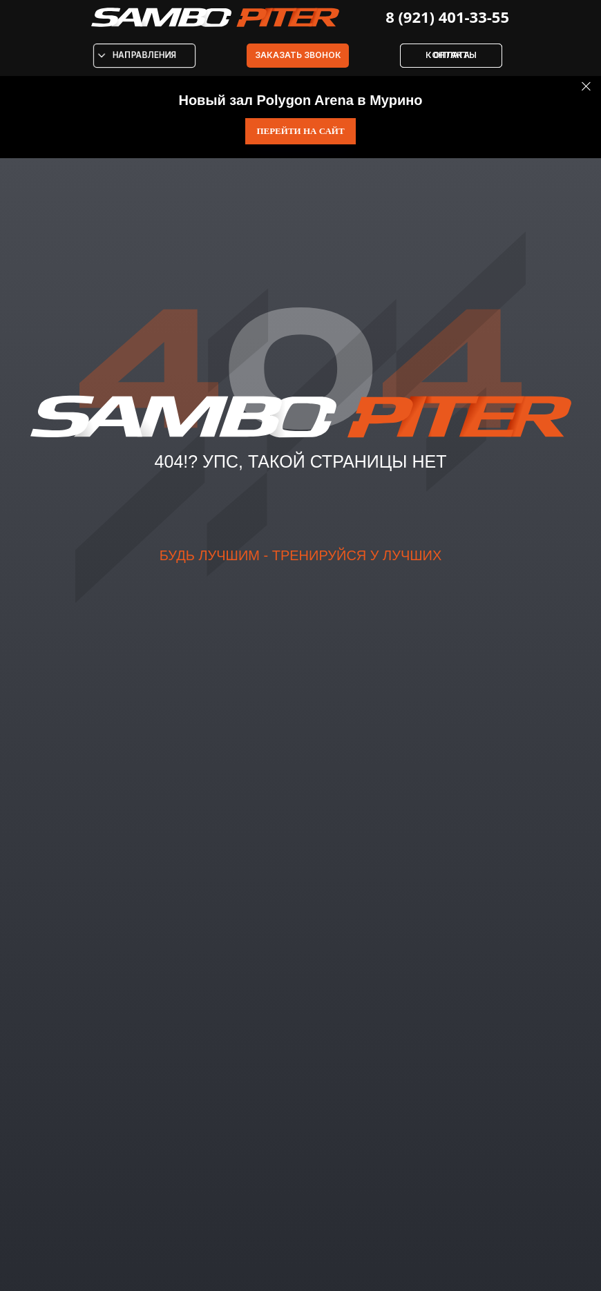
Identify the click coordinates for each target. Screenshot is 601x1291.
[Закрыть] (586, 87)
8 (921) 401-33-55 (447, 16)
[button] (298, 56)
